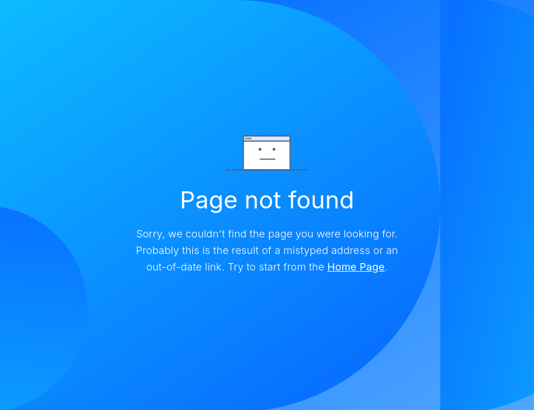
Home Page (356, 267)
